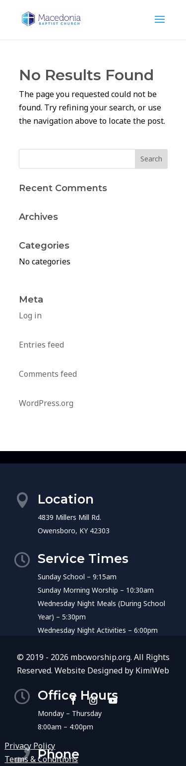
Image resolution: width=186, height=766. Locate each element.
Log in (30, 315)
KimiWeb (152, 670)
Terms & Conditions (41, 759)
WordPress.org (46, 403)
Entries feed (41, 344)
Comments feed (48, 373)
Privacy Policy (29, 745)
